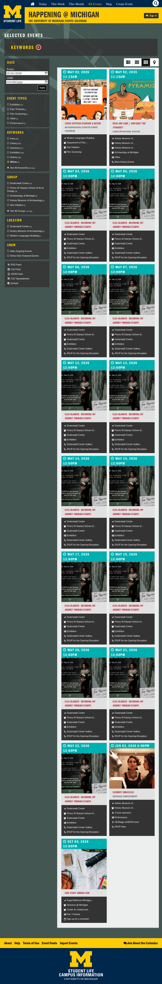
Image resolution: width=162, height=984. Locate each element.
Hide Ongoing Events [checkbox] (21, 251)
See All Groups (21, 211)
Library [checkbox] (15, 143)
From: (11, 69)
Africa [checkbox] (14, 162)
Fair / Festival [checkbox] (18, 109)
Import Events (69, 943)
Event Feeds (49, 943)
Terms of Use (31, 943)
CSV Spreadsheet (18, 278)
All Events (95, 4)
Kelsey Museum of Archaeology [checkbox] (27, 200)
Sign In (151, 15)
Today (43, 4)
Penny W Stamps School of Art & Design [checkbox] (25, 189)
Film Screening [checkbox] (18, 114)
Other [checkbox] (14, 118)
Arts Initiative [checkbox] (17, 205)
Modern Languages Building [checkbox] (25, 235)
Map (109, 4)
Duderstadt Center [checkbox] (21, 183)
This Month (76, 4)
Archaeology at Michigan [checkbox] (23, 195)
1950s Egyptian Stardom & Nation (83, 123)
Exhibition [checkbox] (16, 104)
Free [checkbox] (14, 138)
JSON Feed (15, 274)
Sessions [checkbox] (16, 148)
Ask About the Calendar (140, 943)
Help (17, 943)
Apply (42, 87)
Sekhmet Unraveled (123, 792)
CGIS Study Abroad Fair (77, 893)
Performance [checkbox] (17, 123)
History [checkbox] (15, 157)
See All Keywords (22, 167)
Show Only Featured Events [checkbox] (24, 255)
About (8, 943)
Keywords (26, 47)
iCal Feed (14, 269)
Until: (10, 78)
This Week (58, 4)
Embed (12, 283)
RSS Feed (14, 264)
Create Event (124, 4)
